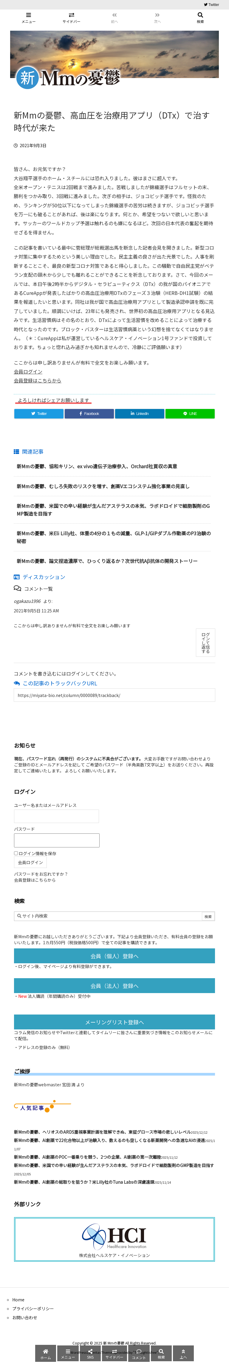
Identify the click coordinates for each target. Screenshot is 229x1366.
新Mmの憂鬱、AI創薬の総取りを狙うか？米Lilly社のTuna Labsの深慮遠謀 (84, 1182)
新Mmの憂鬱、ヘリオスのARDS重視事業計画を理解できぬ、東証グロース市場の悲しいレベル (102, 1132)
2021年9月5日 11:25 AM (36, 611)
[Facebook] (89, 413)
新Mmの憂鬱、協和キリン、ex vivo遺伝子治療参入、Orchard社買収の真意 (97, 466)
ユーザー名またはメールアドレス (45, 805)
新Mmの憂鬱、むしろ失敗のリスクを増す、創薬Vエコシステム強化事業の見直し (103, 486)
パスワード (24, 829)
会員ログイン (28, 371)
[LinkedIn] (139, 413)
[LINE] (190, 413)
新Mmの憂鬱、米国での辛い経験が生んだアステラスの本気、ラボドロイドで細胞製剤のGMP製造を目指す (114, 1165)
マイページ (53, 966)
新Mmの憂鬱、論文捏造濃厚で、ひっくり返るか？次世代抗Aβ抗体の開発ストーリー (107, 560)
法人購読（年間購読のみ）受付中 (59, 996)
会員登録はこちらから (37, 380)
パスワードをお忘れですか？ (41, 874)
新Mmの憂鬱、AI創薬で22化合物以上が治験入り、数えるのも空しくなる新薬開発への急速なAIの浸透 (109, 1140)
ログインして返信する (206, 642)
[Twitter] (39, 413)
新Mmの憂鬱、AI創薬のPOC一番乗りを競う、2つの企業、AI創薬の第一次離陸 (87, 1157)
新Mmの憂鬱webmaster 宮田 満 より (49, 1084)
